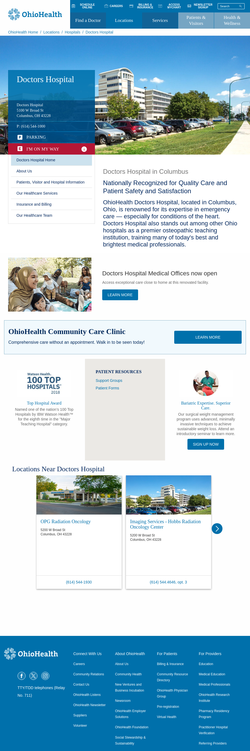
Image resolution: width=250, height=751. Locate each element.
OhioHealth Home (23, 32)
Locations (124, 20)
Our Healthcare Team (34, 215)
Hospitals (72, 32)
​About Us (24, 171)
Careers (79, 664)
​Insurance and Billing (34, 204)
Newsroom (123, 701)
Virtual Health (166, 717)
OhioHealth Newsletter (89, 705)
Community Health (128, 674)
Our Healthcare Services (37, 193)
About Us (121, 664)
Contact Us (81, 684)
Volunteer (80, 725)
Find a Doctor (88, 20)
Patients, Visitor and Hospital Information (50, 182)
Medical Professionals (214, 684)
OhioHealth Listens (87, 695)
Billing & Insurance (170, 664)
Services (160, 20)
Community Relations (88, 674)
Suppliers (80, 715)
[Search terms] (231, 6)
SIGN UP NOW (205, 444)
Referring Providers (213, 743)
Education (206, 664)
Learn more (120, 295)
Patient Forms (107, 388)
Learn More (208, 337)
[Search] (241, 6)
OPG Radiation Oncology (66, 521)
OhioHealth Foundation (131, 727)
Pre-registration (168, 707)
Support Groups (109, 380)
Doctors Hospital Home (35, 160)
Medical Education (212, 674)
